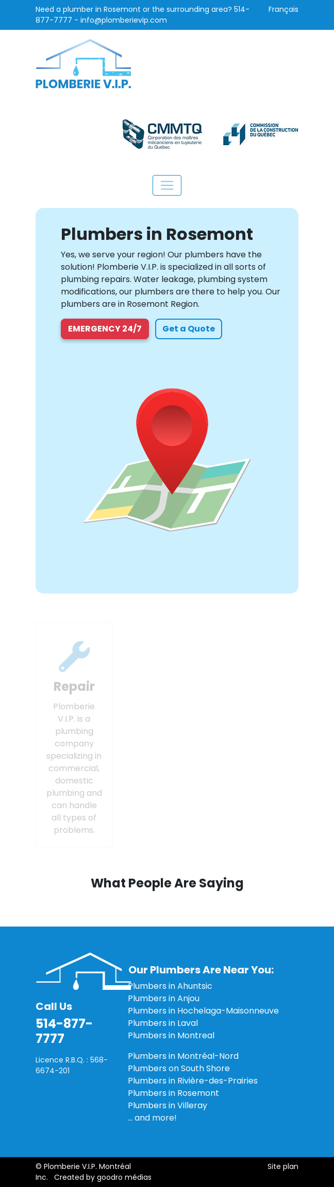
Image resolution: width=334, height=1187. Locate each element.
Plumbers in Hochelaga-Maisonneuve (203, 1011)
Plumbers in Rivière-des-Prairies (193, 1081)
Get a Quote (188, 329)
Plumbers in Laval (163, 1023)
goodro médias (124, 1177)
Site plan (283, 1166)
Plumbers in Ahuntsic (170, 986)
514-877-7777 (64, 1031)
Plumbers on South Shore (179, 1068)
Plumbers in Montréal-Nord (183, 1056)
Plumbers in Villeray (167, 1105)
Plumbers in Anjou (163, 998)
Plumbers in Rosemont (173, 1093)
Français (283, 9)
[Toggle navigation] (167, 185)
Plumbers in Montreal (171, 1035)
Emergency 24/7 (105, 329)
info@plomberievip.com (123, 20)
